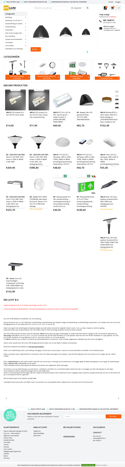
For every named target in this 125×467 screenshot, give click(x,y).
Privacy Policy (8, 438)
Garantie (6, 454)
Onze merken (8, 449)
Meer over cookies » (101, 465)
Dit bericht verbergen (88, 465)
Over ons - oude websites (12, 433)
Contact (6, 445)
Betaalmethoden (9, 440)
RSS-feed (6, 458)
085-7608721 (97, 440)
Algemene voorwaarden (11, 435)
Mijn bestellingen (38, 433)
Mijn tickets (37, 435)
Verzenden (7, 442)
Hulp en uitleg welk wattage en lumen (15, 431)
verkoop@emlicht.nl (99, 438)
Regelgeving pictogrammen (12, 451)
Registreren (37, 431)
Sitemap (6, 447)
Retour (6, 456)
